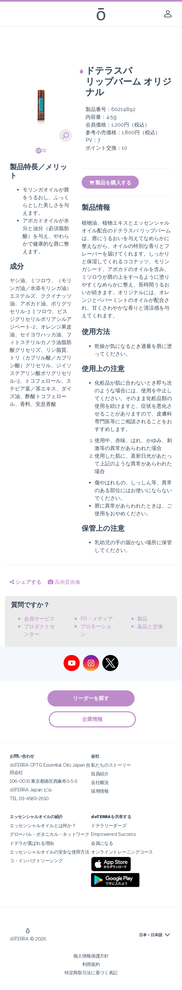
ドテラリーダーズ (108, 825)
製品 (142, 619)
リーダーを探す (91, 698)
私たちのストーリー (111, 765)
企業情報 (92, 719)
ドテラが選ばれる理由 (32, 843)
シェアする (25, 582)
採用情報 (100, 791)
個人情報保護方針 (91, 955)
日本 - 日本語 (150, 935)
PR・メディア (96, 619)
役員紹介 (100, 773)
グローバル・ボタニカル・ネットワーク (49, 834)
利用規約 (91, 964)
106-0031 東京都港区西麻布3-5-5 (43, 781)
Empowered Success (113, 834)
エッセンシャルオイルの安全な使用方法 (49, 852)
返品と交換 (150, 626)
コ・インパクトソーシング (36, 860)
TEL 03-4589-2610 (29, 798)
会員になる (102, 843)
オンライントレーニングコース (122, 852)
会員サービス (39, 619)
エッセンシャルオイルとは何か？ (43, 825)
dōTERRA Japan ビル (31, 789)
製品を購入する (110, 183)
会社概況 (100, 782)
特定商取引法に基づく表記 (91, 972)
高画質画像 (64, 582)
